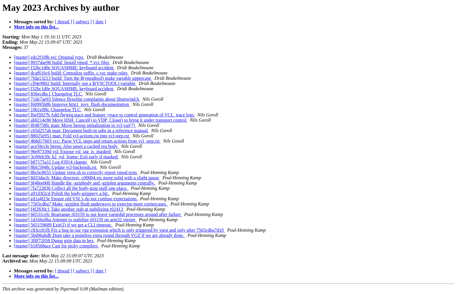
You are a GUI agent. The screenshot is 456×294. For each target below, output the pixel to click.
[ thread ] (63, 21)
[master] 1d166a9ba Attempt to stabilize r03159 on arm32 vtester (75, 219)
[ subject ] (82, 21)
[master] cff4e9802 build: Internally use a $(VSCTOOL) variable (75, 83)
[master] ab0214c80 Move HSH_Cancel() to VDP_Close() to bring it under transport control (101, 120)
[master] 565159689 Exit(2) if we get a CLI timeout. (63, 224)
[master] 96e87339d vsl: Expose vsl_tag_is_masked (63, 151)
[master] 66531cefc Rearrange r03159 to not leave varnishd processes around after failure (98, 214)
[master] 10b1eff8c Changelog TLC (48, 109)
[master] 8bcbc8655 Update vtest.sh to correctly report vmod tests (76, 172)
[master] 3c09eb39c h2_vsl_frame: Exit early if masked (66, 156)
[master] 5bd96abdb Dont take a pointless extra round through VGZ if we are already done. (99, 235)
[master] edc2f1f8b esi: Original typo (49, 57)
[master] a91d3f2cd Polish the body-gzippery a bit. (62, 193)
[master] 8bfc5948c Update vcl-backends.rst (55, 167)
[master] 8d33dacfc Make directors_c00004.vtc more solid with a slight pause (87, 177)
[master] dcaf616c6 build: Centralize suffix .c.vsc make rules (71, 72)
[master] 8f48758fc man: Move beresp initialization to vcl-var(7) (75, 125)
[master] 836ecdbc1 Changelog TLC (48, 93)
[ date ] (99, 21)
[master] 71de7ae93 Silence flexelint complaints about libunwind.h (77, 99)
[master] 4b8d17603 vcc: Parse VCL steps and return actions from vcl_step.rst (87, 141)
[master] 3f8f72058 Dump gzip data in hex (54, 240)
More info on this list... (36, 26)
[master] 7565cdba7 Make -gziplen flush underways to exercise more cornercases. (91, 203)
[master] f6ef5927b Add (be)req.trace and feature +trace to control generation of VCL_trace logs (104, 114)
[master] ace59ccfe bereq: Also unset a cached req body (66, 146)
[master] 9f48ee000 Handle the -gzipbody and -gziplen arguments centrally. (85, 182)
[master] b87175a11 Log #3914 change (51, 162)
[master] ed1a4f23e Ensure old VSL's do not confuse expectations (76, 198)
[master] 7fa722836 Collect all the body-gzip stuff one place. (71, 188)
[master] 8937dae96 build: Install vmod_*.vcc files (62, 62)
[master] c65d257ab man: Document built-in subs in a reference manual (81, 130)
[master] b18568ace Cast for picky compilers (56, 245)
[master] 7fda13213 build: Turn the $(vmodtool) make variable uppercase (83, 78)
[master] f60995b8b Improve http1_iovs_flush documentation (72, 104)
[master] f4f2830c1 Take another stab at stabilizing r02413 (69, 209)
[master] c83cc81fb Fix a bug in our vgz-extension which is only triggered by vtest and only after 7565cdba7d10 (119, 230)
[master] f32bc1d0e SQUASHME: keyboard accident (64, 67)
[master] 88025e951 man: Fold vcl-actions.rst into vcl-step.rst (72, 135)
